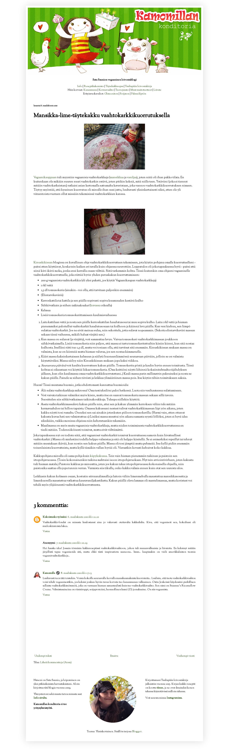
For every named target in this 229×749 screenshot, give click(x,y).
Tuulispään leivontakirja (138, 86)
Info (79, 86)
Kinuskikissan (43, 262)
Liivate (157, 90)
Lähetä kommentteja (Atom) (56, 662)
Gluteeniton (111, 94)
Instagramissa (174, 698)
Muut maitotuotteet (141, 90)
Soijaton (124, 94)
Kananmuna (90, 90)
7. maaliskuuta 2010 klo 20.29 (71, 543)
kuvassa (95, 305)
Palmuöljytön (138, 94)
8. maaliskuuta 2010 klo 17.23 (76, 573)
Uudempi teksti (43, 656)
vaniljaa (132, 177)
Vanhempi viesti (185, 656)
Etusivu (114, 656)
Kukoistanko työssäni (54, 517)
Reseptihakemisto (94, 86)
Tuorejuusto (122, 90)
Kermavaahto (106, 90)
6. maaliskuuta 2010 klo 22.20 (83, 517)
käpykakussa (98, 456)
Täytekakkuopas (114, 86)
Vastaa (46, 531)
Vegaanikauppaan (45, 177)
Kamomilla (49, 573)
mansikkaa (117, 177)
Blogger (137, 732)
